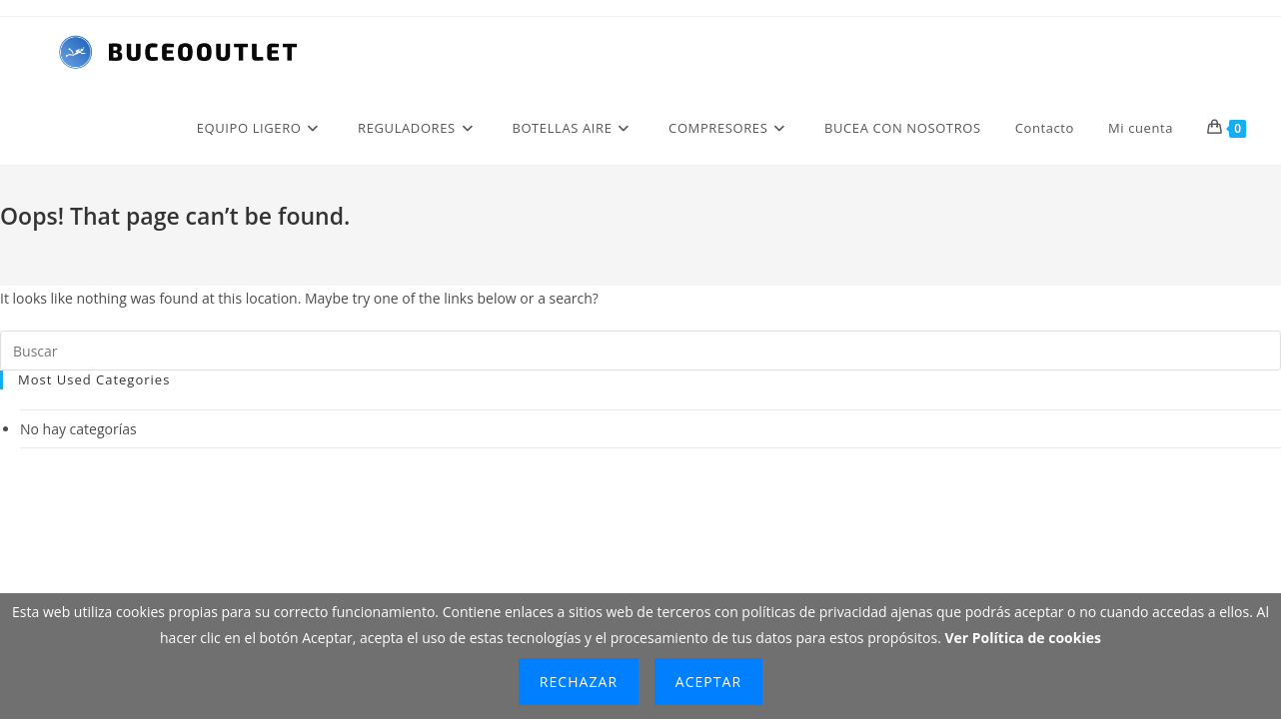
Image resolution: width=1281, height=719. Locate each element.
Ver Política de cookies (1022, 637)
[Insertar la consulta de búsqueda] (640, 350)
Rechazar (579, 681)
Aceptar (708, 681)
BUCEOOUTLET (687, 483)
